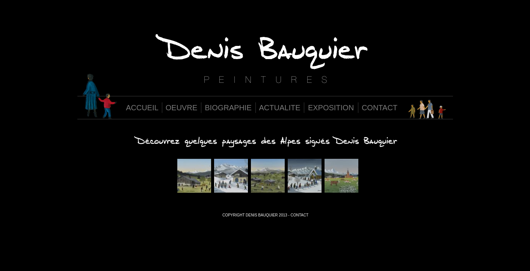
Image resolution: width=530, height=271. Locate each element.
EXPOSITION (331, 108)
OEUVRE (181, 108)
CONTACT (379, 108)
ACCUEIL (142, 108)
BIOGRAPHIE (228, 108)
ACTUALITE (279, 108)
